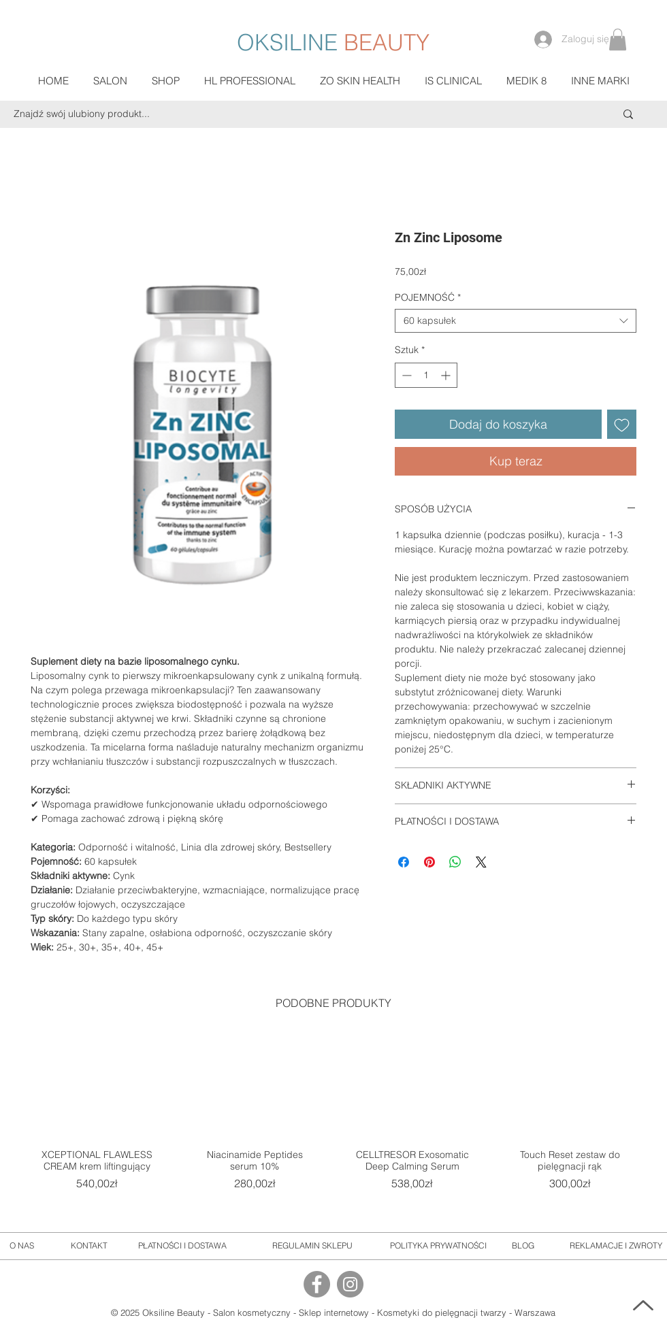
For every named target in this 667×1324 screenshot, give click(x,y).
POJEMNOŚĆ (428, 297)
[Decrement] (405, 375)
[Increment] (446, 375)
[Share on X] (481, 862)
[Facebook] (317, 1284)
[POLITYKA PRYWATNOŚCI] (438, 1245)
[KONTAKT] (89, 1245)
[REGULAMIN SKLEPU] (312, 1245)
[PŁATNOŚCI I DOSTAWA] (182, 1245)
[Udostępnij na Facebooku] (403, 862)
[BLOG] (523, 1245)
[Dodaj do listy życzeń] (621, 424)
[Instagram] (350, 1284)
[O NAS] (22, 1245)
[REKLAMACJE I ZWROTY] (616, 1245)
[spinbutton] (426, 375)
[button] (617, 39)
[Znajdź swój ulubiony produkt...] (287, 114)
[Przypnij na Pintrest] (429, 862)
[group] (333, 1124)
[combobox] (515, 321)
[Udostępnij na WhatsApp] (455, 862)
